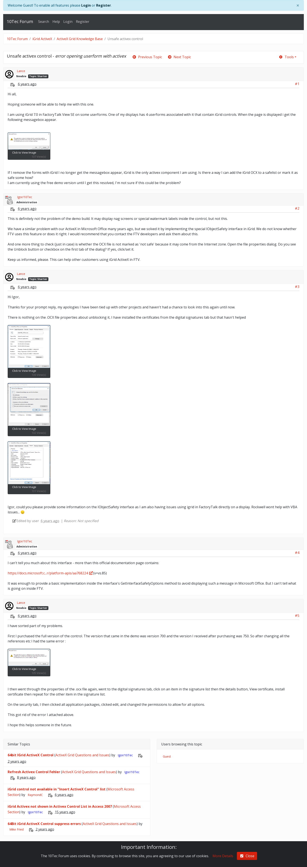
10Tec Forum (20, 21)
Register (103, 5)
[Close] (298, 5)
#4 (297, 552)
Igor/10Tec (24, 197)
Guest (167, 756)
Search (43, 21)
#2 (297, 208)
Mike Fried (16, 829)
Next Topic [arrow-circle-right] (179, 57)
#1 (297, 83)
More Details (223, 856)
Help (56, 21)
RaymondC (35, 795)
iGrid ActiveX (42, 38)
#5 (297, 615)
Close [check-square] (247, 856)
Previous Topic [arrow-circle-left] (147, 57)
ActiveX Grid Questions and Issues (82, 755)
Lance (21, 71)
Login (86, 5)
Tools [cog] (286, 57)
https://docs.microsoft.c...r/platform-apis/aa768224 (50, 573)
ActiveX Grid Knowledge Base (80, 38)
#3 (297, 286)
